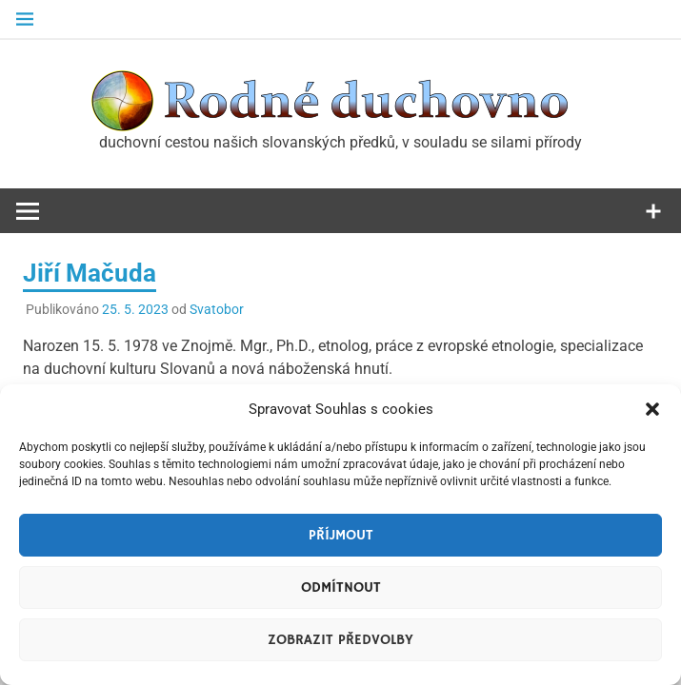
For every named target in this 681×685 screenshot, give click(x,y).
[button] (652, 409)
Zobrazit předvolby (340, 640)
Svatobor (217, 309)
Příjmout (341, 535)
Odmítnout (341, 587)
